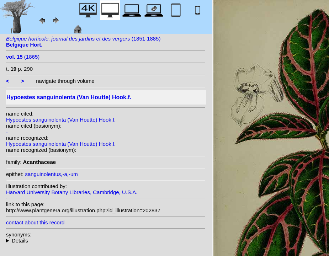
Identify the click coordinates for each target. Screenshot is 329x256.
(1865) (22, 57)
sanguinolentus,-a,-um (51, 174)
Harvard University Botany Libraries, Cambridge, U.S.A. (71, 192)
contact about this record (35, 222)
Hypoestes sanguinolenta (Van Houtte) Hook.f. (61, 120)
